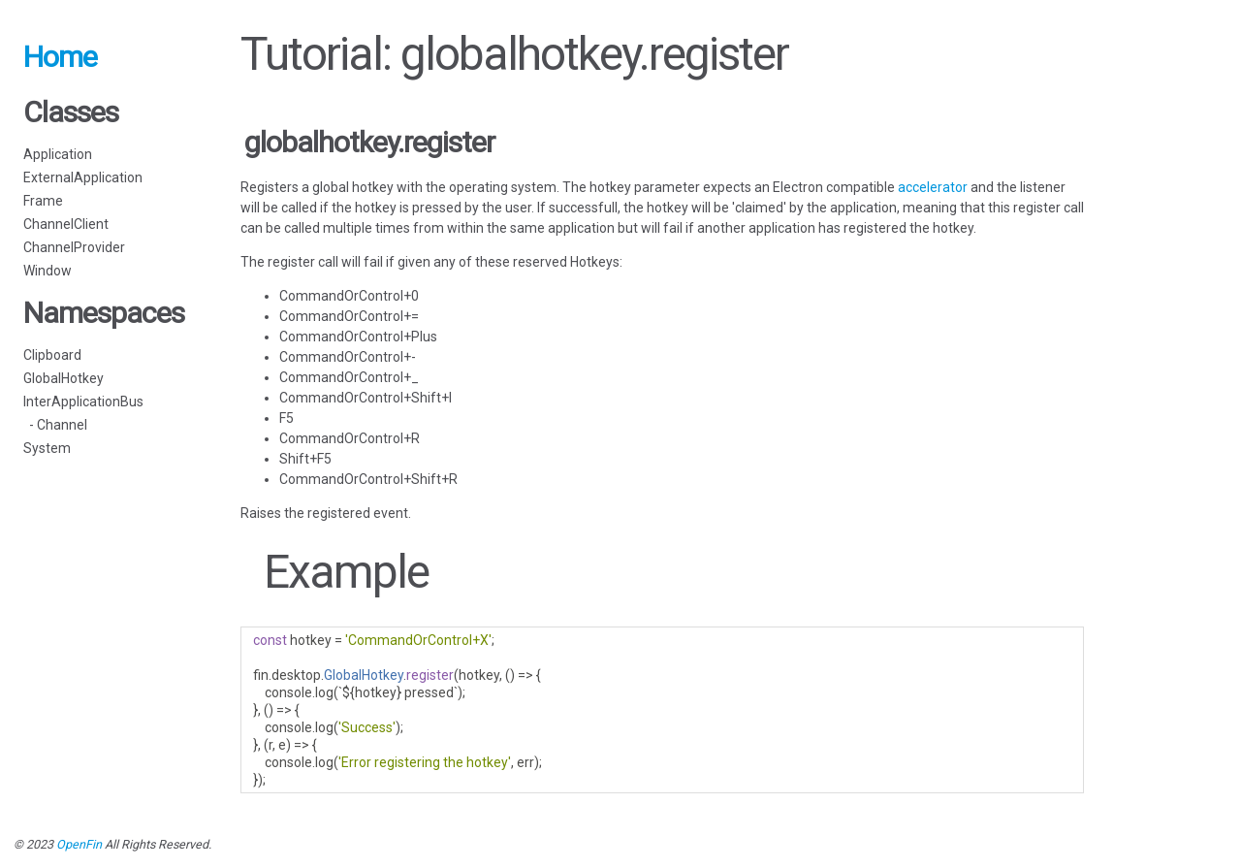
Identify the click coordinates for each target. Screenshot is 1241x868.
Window (47, 270)
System (47, 448)
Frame (43, 201)
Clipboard (52, 355)
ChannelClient (66, 224)
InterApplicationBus (83, 401)
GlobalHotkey (63, 378)
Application (57, 154)
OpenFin (79, 844)
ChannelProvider (74, 247)
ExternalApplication (83, 177)
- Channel (55, 425)
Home (60, 57)
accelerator (933, 187)
